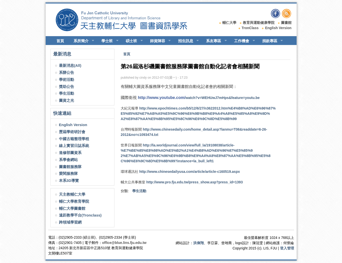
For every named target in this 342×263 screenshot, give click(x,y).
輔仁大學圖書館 (72, 208)
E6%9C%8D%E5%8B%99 (198, 113)
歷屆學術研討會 (72, 132)
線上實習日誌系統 (74, 145)
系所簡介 (81, 41)
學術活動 (66, 79)
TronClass (250, 28)
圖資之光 (66, 100)
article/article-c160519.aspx (189, 172)
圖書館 (286, 23)
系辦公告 (66, 72)
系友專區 (214, 41)
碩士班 (132, 41)
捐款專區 (270, 41)
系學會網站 (68, 159)
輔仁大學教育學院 (74, 201)
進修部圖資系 (70, 152)
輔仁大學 (229, 23)
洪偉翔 (198, 243)
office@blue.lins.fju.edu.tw (124, 243)
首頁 (60, 41)
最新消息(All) (70, 65)
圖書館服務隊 (70, 167)
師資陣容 (158, 41)
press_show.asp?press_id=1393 (194, 182)
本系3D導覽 (69, 180)
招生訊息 (186, 41)
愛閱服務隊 (68, 173)
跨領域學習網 (70, 222)
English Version (278, 28)
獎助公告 (66, 86)
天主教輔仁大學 (72, 194)
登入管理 (287, 248)
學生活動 (66, 93)
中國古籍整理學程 (74, 139)
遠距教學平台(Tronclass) (80, 215)
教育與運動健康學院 (259, 23)
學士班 (107, 41)
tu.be (199, 98)
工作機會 (242, 41)
